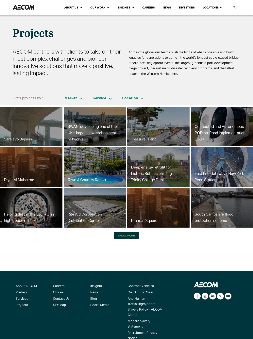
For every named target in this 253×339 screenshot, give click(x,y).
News (167, 7)
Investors (187, 7)
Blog (93, 298)
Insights (96, 286)
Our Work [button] (99, 7)
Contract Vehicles (141, 286)
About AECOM (26, 286)
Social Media (99, 305)
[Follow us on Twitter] (220, 296)
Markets (21, 292)
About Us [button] (73, 7)
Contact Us (61, 298)
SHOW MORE (126, 235)
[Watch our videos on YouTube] (228, 296)
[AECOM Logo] (23, 7)
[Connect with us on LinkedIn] (212, 296)
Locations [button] (213, 7)
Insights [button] (125, 7)
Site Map (59, 305)
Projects (22, 305)
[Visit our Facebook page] (197, 296)
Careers (148, 7)
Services (22, 298)
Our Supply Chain (140, 292)
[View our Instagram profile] (205, 296)
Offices (58, 292)
